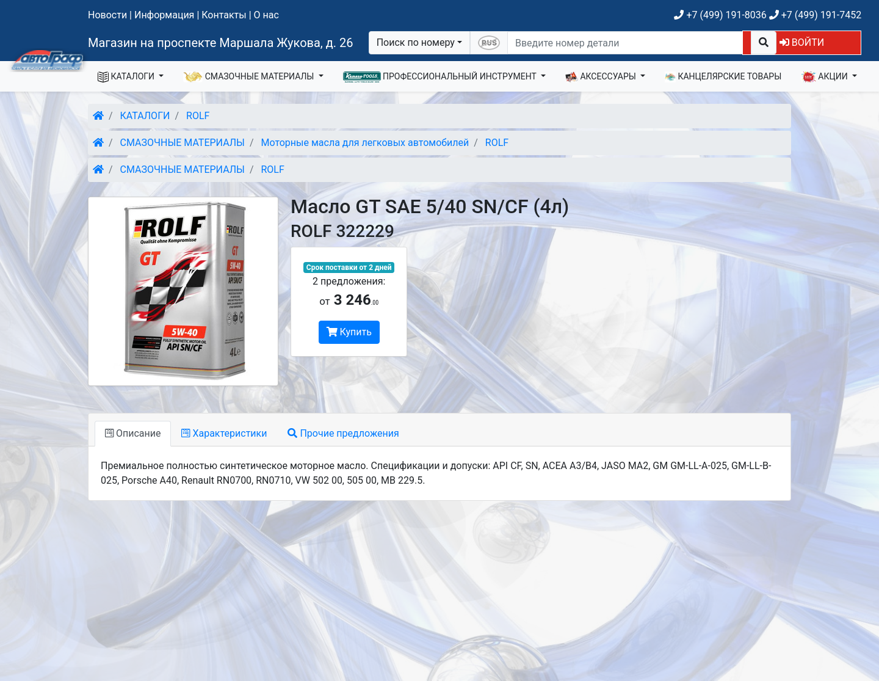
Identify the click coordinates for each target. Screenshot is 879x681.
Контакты (223, 15)
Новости (107, 15)
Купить (349, 332)
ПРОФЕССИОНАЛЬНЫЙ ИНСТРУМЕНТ (441, 76)
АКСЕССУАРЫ (601, 76)
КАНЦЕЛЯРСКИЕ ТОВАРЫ (723, 76)
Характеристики (224, 433)
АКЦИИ (825, 76)
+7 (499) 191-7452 (815, 15)
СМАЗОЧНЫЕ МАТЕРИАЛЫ (249, 76)
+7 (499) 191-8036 (720, 15)
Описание (133, 433)
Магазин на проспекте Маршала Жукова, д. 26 (220, 42)
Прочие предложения (343, 433)
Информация (164, 15)
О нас (266, 15)
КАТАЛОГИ (127, 76)
